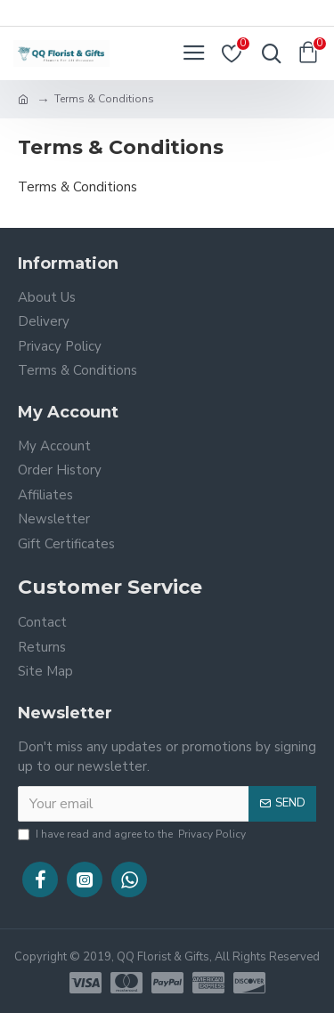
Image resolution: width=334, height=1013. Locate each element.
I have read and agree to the (133, 834)
